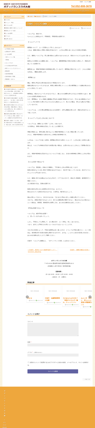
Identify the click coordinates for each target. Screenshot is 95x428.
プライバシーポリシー (48, 410)
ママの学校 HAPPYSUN (11, 65)
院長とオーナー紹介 (11, 30)
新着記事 (37, 16)
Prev (27, 296)
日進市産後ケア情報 (10, 76)
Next (90, 296)
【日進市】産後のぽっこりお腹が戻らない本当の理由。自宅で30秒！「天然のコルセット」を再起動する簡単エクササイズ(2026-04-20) (13, 92)
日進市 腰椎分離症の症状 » (79, 250)
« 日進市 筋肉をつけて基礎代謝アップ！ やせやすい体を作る (42, 251)
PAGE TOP (86, 381)
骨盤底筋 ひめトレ (10, 79)
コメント (30, 321)
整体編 (7, 59)
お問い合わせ (86, 11)
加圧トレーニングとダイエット (13, 68)
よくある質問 (46, 11)
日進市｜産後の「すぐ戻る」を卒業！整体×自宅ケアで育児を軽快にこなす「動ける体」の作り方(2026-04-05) (14, 122)
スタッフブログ (9, 63)
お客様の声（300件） (10, 51)
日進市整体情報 (9, 73)
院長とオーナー (73, 11)
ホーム (7, 11)
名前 (28, 344)
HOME (30, 16)
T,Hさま (29, 298)
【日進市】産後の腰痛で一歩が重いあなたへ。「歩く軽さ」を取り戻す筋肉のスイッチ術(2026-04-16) (13, 100)
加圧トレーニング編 (10, 57)
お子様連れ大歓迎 (9, 49)
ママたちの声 (32, 11)
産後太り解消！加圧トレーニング (14, 28)
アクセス (59, 11)
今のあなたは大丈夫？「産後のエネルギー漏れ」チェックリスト (70, 300)
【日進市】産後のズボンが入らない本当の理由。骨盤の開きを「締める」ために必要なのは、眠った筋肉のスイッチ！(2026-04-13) (13, 108)
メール (29, 354)
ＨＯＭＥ (8, 20)
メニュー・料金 (19, 11)
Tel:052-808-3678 (81, 6)
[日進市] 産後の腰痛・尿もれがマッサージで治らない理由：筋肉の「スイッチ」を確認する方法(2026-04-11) (13, 116)
